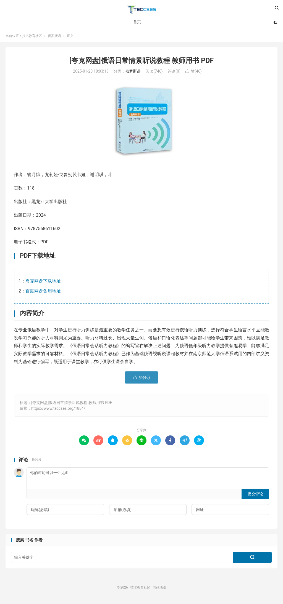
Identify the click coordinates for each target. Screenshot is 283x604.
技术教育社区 (141, 10)
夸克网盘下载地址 (43, 282)
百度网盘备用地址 (43, 292)
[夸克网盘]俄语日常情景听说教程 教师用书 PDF (141, 62)
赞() (193, 72)
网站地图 (159, 588)
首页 (137, 22)
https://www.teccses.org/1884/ (58, 409)
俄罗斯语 (54, 37)
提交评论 (255, 495)
